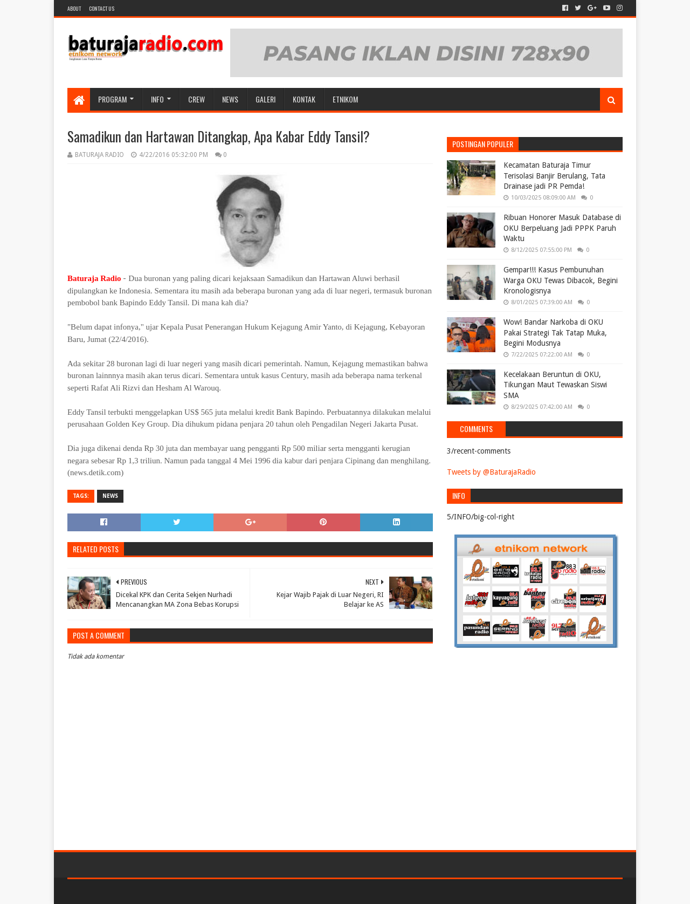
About (74, 8)
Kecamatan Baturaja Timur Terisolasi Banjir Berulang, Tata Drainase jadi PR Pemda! (554, 175)
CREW (196, 99)
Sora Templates (127, 891)
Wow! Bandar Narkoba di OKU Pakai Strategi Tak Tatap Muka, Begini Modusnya (555, 332)
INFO (157, 99)
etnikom (345, 99)
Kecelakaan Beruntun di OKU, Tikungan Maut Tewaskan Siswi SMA (555, 385)
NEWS (230, 99)
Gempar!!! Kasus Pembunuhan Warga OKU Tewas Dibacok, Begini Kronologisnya (560, 280)
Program (112, 99)
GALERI (265, 99)
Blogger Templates (189, 891)
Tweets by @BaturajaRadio (491, 472)
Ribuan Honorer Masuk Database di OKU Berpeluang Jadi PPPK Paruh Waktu (562, 228)
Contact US (101, 8)
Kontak (304, 99)
